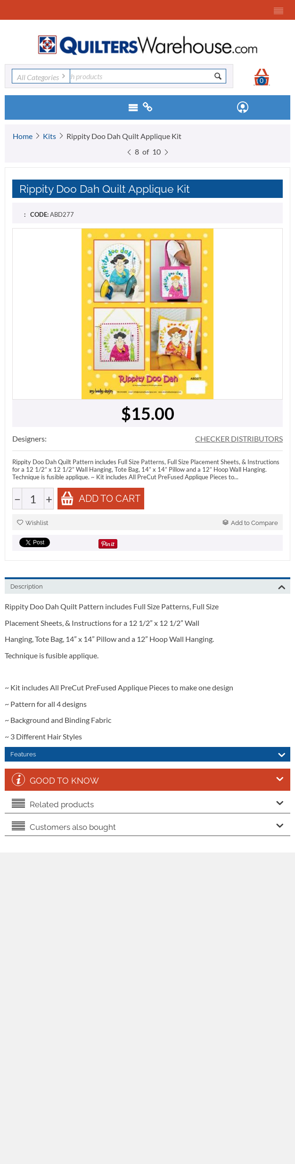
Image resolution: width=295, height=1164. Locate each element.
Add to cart (100, 498)
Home (23, 135)
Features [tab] (148, 753)
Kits (49, 135)
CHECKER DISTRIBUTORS (239, 438)
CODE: (39, 214)
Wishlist (32, 522)
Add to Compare (250, 522)
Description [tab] (148, 586)
